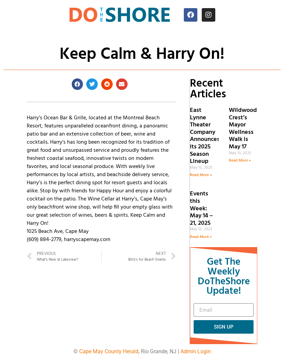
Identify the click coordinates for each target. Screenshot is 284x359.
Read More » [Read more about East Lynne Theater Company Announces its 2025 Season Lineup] (201, 175)
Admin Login (195, 351)
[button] (77, 84)
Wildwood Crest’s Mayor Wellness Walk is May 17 (243, 128)
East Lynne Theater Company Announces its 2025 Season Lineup (205, 135)
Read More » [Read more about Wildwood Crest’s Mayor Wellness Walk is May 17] (240, 160)
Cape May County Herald (108, 351)
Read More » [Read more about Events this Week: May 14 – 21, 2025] (201, 237)
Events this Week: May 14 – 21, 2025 (201, 208)
